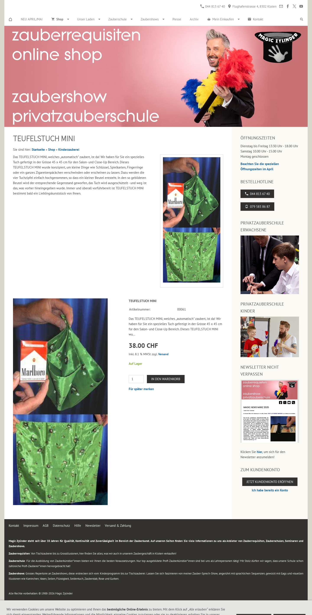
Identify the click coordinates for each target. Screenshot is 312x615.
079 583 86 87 (257, 206)
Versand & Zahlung (118, 525)
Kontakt (14, 525)
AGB (46, 525)
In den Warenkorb (165, 379)
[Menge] (136, 379)
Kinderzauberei (68, 149)
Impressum (30, 525)
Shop (51, 149)
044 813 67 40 (212, 6)
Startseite (38, 149)
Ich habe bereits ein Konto (270, 490)
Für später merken (141, 389)
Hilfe (77, 525)
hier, (260, 452)
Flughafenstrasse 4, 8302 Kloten (252, 6)
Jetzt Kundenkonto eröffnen (270, 482)
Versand (163, 354)
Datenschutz (61, 525)
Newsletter (93, 525)
